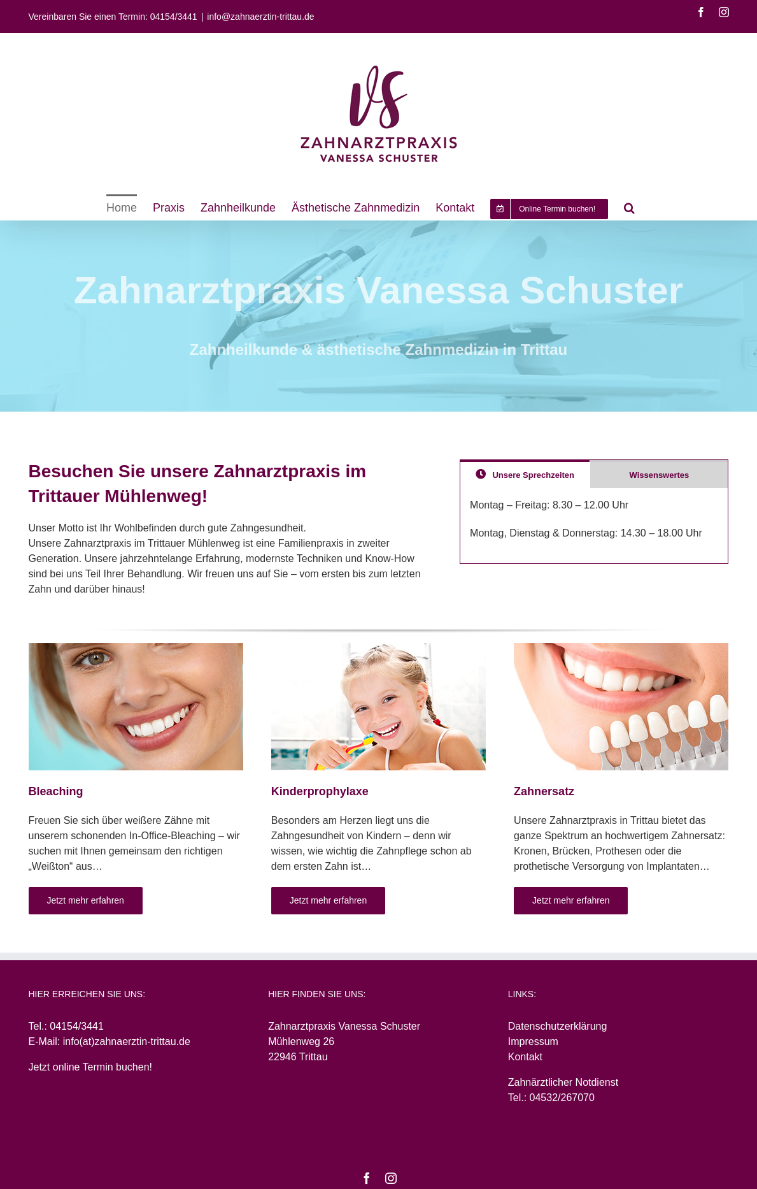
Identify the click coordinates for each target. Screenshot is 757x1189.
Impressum (533, 1041)
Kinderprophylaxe (320, 791)
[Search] (629, 207)
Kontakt (525, 1056)
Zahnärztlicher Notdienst (563, 1082)
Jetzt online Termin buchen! (90, 1067)
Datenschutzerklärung (557, 1026)
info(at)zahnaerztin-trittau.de (126, 1041)
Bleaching (56, 791)
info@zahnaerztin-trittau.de (260, 16)
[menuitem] (121, 207)
